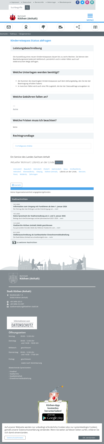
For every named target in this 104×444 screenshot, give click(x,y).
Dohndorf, (38, 169)
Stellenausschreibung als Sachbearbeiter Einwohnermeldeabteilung (41, 235)
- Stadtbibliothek (15, 376)
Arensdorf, (17, 169)
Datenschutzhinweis (15, 438)
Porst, (15, 174)
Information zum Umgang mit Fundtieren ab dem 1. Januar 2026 (40, 206)
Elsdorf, (47, 169)
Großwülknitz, (75, 169)
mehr (56, 209)
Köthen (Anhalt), (51, 171)
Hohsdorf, (17, 171)
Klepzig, (40, 171)
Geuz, (66, 169)
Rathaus (13, 34)
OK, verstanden (89, 438)
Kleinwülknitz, (29, 171)
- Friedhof (13, 371)
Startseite (4, 34)
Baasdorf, (28, 169)
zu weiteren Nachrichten (27, 242)
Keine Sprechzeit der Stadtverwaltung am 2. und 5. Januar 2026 (39, 216)
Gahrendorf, (57, 169)
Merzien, (82, 171)
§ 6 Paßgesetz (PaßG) (24, 146)
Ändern (59, 162)
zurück (16, 185)
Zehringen (33, 174)
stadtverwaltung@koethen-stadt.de (24, 306)
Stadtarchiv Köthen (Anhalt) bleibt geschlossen (32, 225)
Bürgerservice (25, 34)
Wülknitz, (23, 174)
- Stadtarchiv (14, 374)
